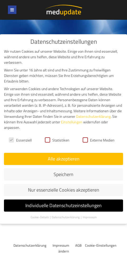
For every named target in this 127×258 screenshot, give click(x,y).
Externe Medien (99, 140)
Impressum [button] (90, 217)
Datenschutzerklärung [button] (66, 217)
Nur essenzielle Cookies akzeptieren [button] (63, 189)
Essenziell (20, 140)
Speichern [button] (63, 174)
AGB (78, 245)
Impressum (61, 245)
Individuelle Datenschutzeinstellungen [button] (63, 205)
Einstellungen (71, 122)
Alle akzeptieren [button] (63, 158)
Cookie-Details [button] (40, 217)
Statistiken (57, 140)
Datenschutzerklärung (29, 245)
